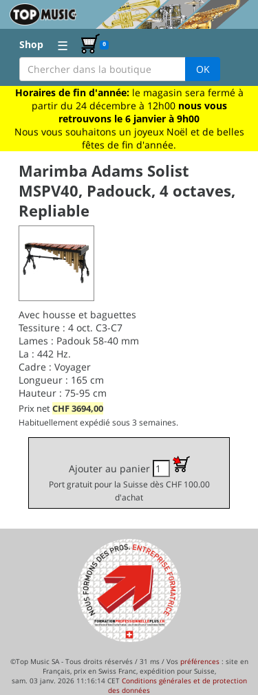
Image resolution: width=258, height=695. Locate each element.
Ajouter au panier (129, 479)
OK (203, 69)
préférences (199, 661)
